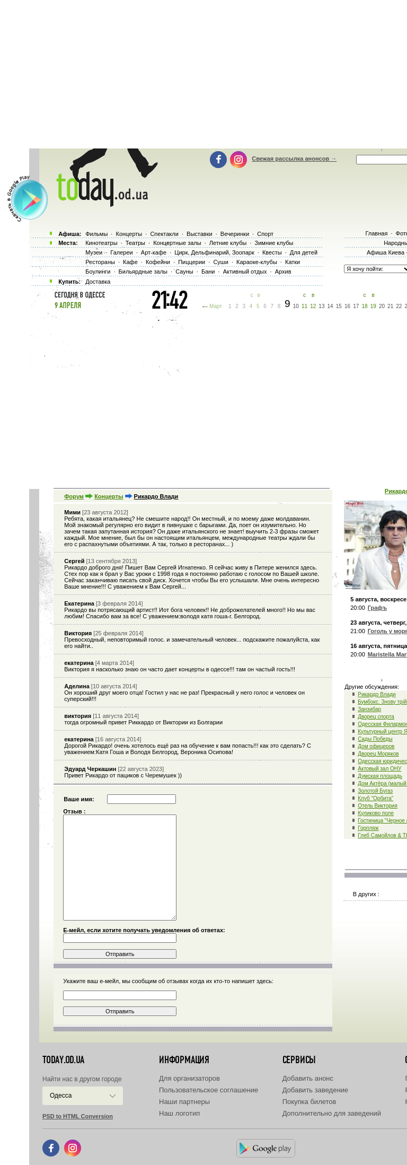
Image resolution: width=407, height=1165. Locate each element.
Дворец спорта (376, 717)
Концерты (108, 496)
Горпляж (368, 828)
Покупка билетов (309, 1102)
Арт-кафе (153, 252)
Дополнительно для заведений (331, 1113)
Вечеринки (234, 234)
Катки (292, 262)
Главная (376, 233)
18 (364, 306)
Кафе (130, 262)
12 (313, 306)
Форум (74, 496)
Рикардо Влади (376, 694)
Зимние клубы (274, 243)
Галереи (121, 252)
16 (347, 306)
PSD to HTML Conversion (77, 1116)
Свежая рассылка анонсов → (294, 158)
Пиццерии (191, 262)
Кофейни (158, 262)
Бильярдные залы (143, 271)
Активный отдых (245, 271)
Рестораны (100, 262)
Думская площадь (380, 776)
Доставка (97, 281)
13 (321, 306)
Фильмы (96, 234)
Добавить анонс (307, 1078)
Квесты (272, 252)
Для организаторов (189, 1078)
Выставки (200, 234)
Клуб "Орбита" (375, 798)
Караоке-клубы (256, 262)
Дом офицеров (376, 746)
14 (330, 306)
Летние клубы (228, 243)
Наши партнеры (184, 1102)
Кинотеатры (101, 243)
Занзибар (369, 709)
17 (356, 306)
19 (373, 306)
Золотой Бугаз (375, 791)
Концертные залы (177, 243)
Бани (208, 271)
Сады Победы (375, 739)
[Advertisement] (218, 397)
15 (339, 306)
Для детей (303, 252)
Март (215, 306)
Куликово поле (376, 813)
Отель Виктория (377, 806)
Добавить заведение (315, 1090)
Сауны (184, 271)
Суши (220, 262)
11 (304, 306)
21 (390, 306)
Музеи (93, 252)
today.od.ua (63, 1060)
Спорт (265, 234)
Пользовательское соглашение (208, 1090)
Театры (135, 243)
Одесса (61, 1095)
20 (382, 306)
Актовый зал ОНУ (379, 769)
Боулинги (97, 271)
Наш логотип (179, 1113)
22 (399, 306)
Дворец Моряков (378, 754)
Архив (283, 271)
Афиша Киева (385, 252)
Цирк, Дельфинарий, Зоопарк (214, 252)
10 (296, 306)
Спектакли (164, 234)
